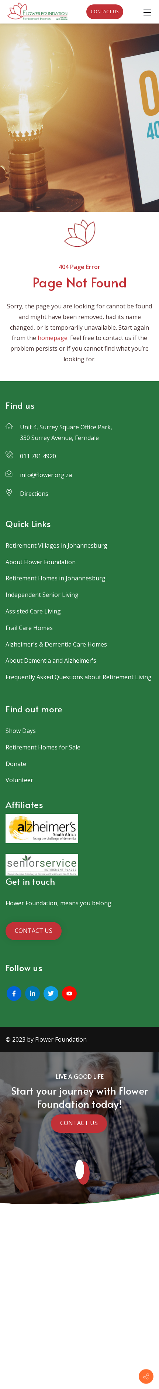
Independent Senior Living (42, 595)
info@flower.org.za (46, 475)
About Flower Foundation (41, 562)
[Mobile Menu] (147, 12)
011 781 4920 (38, 456)
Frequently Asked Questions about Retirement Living (79, 677)
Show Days (21, 731)
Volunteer (19, 780)
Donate (16, 764)
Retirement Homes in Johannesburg (56, 578)
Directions (34, 494)
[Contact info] (146, 1376)
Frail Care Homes (29, 628)
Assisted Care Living (33, 611)
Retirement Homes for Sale (43, 747)
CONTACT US (104, 11)
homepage (53, 338)
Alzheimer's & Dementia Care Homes (56, 644)
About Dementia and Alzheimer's (51, 660)
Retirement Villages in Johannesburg (56, 545)
